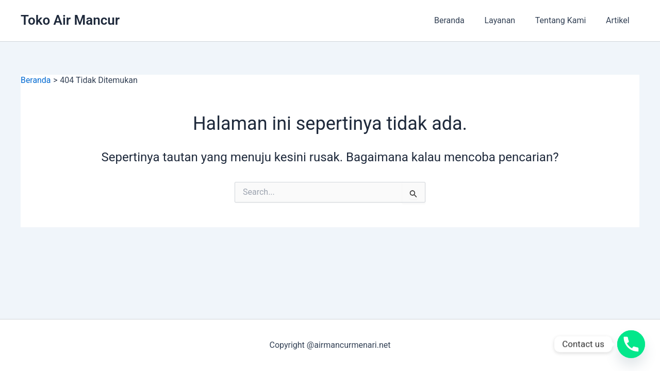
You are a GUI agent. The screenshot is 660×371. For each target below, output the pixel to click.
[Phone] (631, 344)
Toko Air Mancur (70, 20)
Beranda (461, 20)
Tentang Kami (565, 20)
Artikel (619, 20)
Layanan (508, 20)
